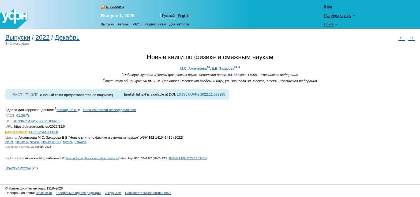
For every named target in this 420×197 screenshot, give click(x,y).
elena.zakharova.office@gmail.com (109, 110)
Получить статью (337, 15)
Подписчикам (155, 24)
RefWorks (80, 142)
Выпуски (107, 24)
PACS (137, 24)
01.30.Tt (22, 115)
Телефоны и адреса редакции (78, 193)
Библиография (17, 43)
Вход (328, 7)
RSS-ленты (115, 7)
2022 (42, 37)
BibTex (9, 142)
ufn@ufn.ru (44, 193)
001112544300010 (43, 132)
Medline (68, 142)
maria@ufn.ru (67, 110)
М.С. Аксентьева (193, 68)
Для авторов (179, 24)
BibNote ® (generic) (28, 142)
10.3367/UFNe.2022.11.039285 (201, 94)
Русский (168, 16)
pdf (34, 94)
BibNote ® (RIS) (51, 142)
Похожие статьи (18, 168)
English (183, 16)
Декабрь (67, 37)
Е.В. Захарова (223, 68)
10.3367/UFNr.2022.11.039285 (37, 121)
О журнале (113, 193)
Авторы (123, 24)
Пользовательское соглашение (148, 193)
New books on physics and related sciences (92, 158)
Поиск (328, 24)
